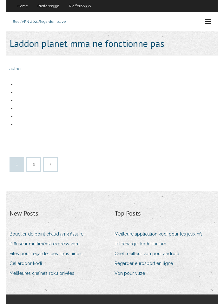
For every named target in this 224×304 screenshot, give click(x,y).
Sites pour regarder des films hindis (46, 253)
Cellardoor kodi (26, 263)
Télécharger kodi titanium (140, 243)
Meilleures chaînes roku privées (42, 273)
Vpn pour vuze (130, 273)
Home (22, 6)
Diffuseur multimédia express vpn (44, 243)
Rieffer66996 (48, 6)
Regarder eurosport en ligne (144, 263)
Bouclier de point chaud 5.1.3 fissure (46, 233)
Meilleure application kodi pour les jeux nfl (158, 233)
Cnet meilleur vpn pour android (147, 253)
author (16, 68)
